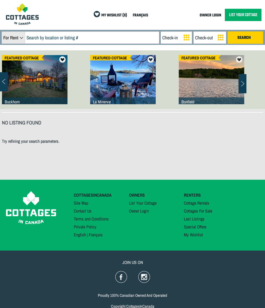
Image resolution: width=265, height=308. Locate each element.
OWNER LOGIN (210, 15)
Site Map (81, 203)
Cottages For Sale (198, 211)
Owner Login (139, 211)
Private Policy (85, 227)
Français (96, 235)
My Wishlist (193, 235)
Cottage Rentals (196, 203)
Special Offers (195, 227)
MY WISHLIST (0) (114, 15)
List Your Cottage (143, 203)
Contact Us (83, 211)
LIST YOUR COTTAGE (243, 14)
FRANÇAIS (140, 15)
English (80, 235)
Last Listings (194, 219)
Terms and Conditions (91, 219)
